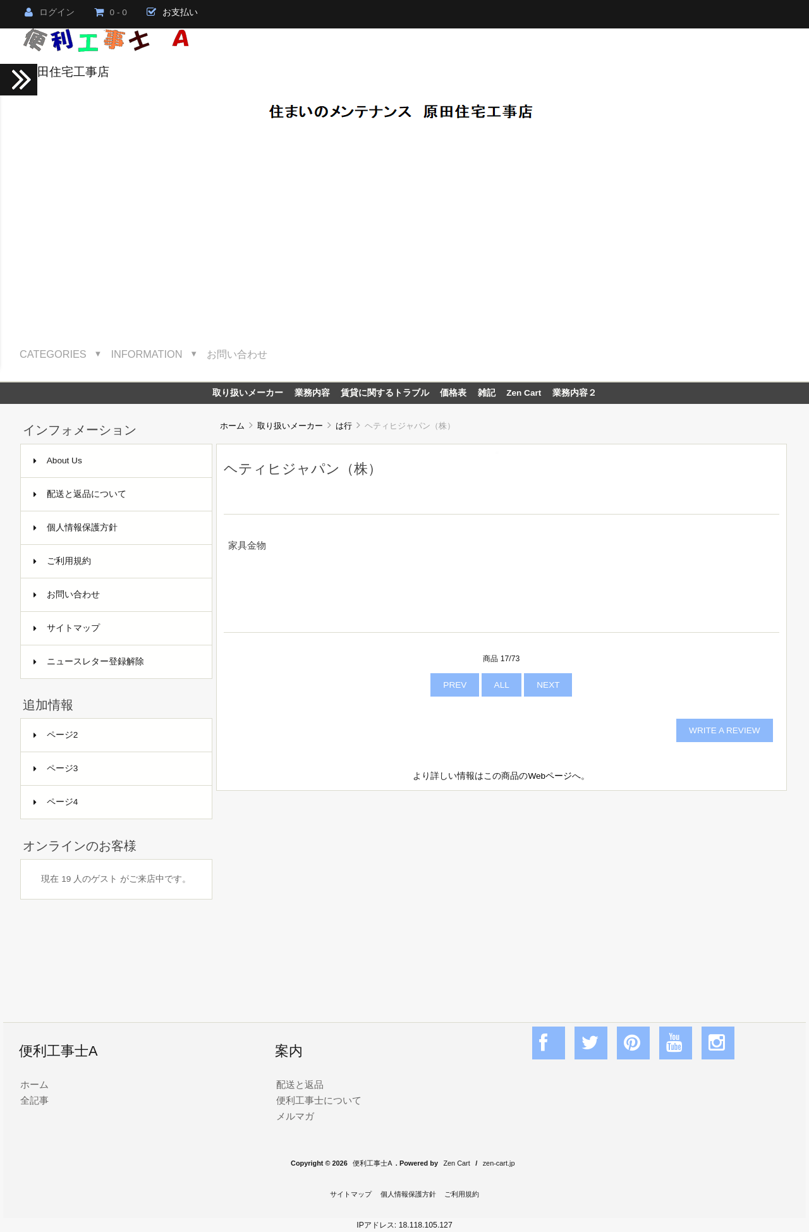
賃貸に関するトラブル (385, 393)
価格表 (453, 393)
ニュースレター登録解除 (88, 661)
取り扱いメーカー (290, 425)
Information (147, 354)
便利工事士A (372, 1163)
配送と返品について (79, 494)
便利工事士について (319, 1100)
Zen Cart (523, 393)
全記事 (34, 1100)
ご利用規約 (62, 561)
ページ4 (55, 802)
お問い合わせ (237, 354)
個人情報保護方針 (75, 527)
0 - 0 (110, 12)
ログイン (50, 12)
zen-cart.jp (499, 1163)
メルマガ (295, 1116)
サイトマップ (66, 628)
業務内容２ (574, 393)
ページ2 (55, 735)
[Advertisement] (404, 231)
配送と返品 (300, 1084)
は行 (344, 425)
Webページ (550, 776)
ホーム (232, 425)
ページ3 (55, 768)
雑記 (487, 393)
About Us (57, 460)
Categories (53, 354)
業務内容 (312, 393)
